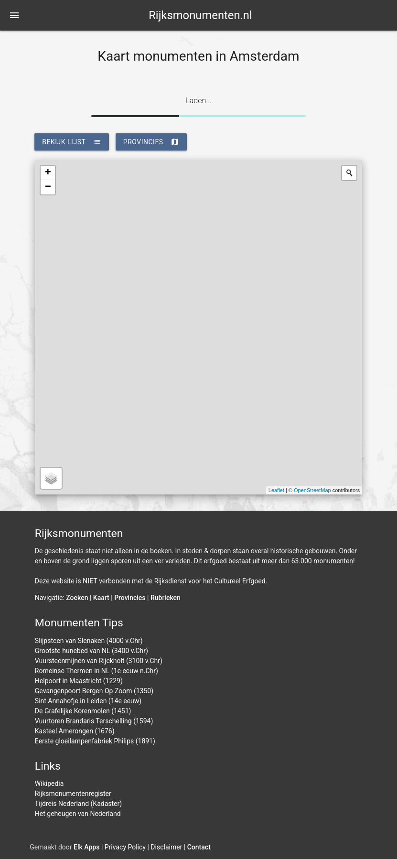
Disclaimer (166, 847)
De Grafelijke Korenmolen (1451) (83, 711)
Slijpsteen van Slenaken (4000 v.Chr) (89, 640)
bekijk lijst (71, 141)
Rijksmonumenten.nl (200, 15)
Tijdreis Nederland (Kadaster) (78, 803)
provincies (151, 141)
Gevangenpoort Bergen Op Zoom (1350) (94, 691)
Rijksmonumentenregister (73, 793)
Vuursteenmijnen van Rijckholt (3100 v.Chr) (98, 661)
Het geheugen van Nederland (78, 813)
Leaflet (276, 490)
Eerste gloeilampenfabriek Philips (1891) (95, 741)
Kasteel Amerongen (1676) (75, 731)
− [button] (48, 187)
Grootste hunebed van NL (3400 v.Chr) (91, 651)
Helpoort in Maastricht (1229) (79, 681)
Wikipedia (49, 783)
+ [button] (48, 173)
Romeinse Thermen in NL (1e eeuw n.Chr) (96, 671)
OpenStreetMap (312, 490)
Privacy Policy (125, 847)
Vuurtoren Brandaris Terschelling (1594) (94, 721)
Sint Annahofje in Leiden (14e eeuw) (88, 701)
